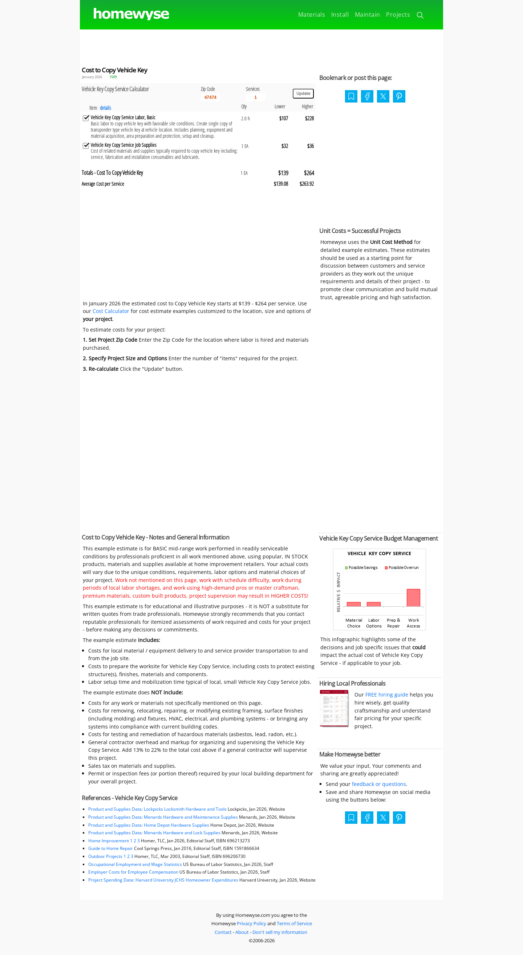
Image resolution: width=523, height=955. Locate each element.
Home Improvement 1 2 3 (114, 841)
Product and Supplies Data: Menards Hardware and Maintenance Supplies (163, 817)
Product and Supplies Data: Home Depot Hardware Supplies (148, 825)
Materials (311, 15)
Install (340, 15)
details (105, 107)
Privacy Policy (251, 923)
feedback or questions (379, 784)
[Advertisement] (261, 45)
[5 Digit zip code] (210, 97)
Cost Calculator (111, 311)
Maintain (367, 15)
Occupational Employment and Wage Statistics (135, 864)
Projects (398, 15)
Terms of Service (294, 923)
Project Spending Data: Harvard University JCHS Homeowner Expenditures (163, 880)
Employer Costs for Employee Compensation (133, 872)
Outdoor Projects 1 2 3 (110, 856)
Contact (223, 932)
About (242, 932)
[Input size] (255, 97)
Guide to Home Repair (110, 848)
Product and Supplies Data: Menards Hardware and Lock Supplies (154, 833)
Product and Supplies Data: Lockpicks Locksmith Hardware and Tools (157, 809)
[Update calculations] (303, 94)
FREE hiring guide (386, 694)
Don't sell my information (279, 932)
